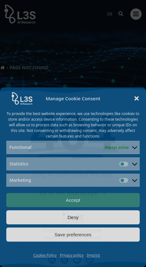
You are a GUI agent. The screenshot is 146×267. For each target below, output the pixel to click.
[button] (136, 98)
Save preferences (73, 234)
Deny (73, 217)
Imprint (93, 255)
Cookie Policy (45, 255)
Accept (73, 200)
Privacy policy (72, 255)
